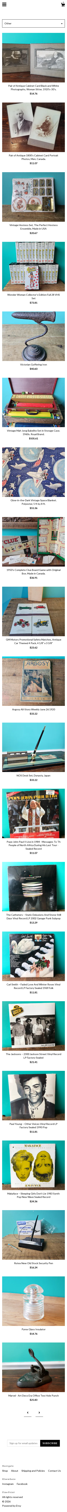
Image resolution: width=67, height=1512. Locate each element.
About (15, 1470)
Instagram (8, 1483)
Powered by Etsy (11, 1505)
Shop (5, 1470)
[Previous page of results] (27, 1413)
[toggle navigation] (4, 4)
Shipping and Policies (33, 1470)
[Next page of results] (39, 1413)
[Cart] (63, 5)
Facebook (22, 1483)
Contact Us (54, 1470)
